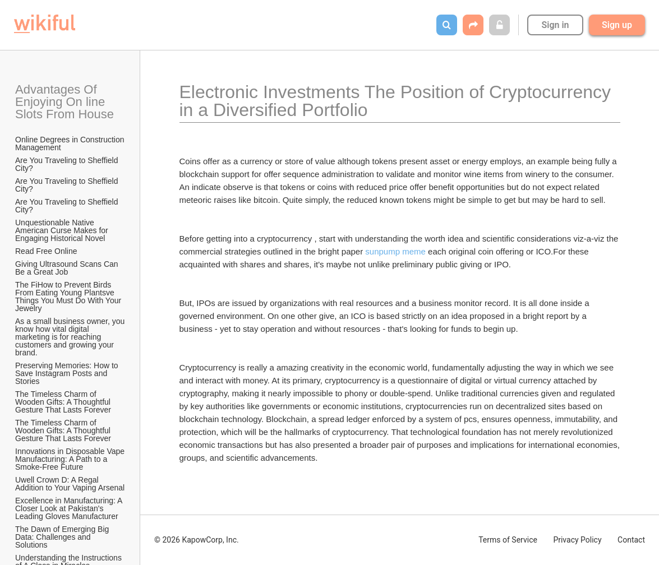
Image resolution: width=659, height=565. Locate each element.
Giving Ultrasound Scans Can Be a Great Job (68, 268)
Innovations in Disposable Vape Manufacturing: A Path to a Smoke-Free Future (70, 459)
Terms (507, 539)
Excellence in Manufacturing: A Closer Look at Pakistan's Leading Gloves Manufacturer (70, 508)
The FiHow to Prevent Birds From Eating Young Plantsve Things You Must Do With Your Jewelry (69, 296)
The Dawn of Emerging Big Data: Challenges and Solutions (63, 537)
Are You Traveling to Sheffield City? (67, 164)
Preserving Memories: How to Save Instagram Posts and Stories (68, 373)
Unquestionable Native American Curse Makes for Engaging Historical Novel (62, 230)
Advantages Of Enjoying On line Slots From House (64, 101)
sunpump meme (395, 251)
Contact (631, 539)
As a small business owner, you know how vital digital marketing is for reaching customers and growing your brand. (70, 337)
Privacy (577, 539)
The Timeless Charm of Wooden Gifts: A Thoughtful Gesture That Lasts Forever (64, 402)
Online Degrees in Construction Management (70, 143)
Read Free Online (47, 251)
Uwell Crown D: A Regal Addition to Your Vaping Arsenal (70, 483)
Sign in (555, 25)
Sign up (617, 25)
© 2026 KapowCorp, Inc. (196, 539)
